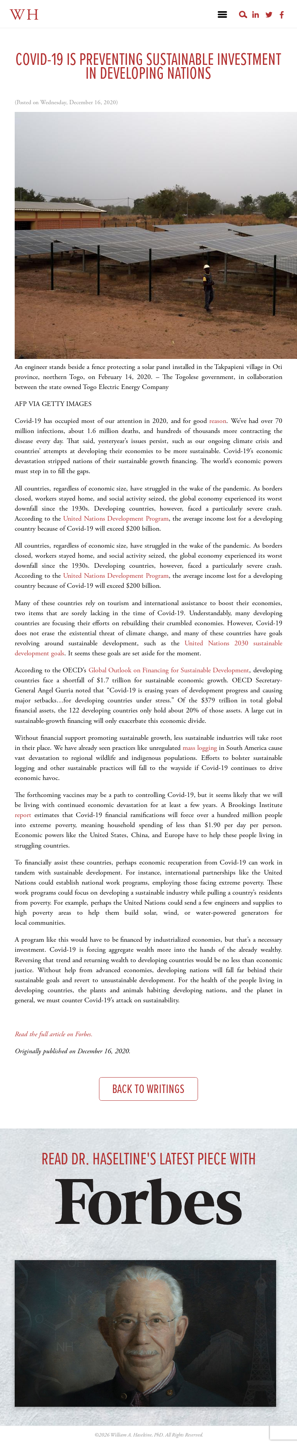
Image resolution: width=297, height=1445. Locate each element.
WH (25, 15)
